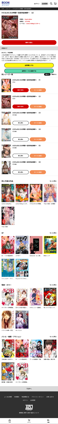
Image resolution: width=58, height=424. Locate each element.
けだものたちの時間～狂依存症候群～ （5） (27, 145)
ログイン (36, 3)
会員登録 (44, 3)
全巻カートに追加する (29, 71)
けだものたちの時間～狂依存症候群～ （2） (27, 96)
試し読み (20, 123)
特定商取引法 (25, 397)
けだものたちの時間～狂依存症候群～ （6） (27, 162)
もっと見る (53, 181)
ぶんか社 (27, 21)
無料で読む (29, 42)
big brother (28, 19)
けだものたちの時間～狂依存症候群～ (22, 9)
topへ (29, 389)
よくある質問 (8, 397)
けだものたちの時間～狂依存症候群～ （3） (27, 113)
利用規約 (16, 397)
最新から (54, 74)
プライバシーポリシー (38, 397)
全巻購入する (29, 65)
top (3, 9)
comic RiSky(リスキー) (33, 23)
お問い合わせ (50, 397)
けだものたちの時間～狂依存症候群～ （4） (27, 129)
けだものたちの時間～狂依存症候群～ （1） (26, 80)
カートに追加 (38, 90)
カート (29, 422)
